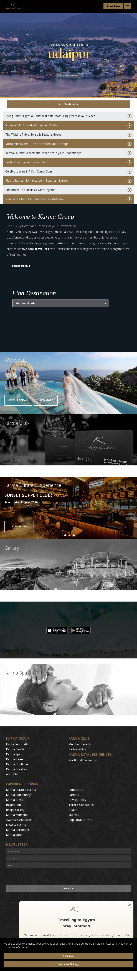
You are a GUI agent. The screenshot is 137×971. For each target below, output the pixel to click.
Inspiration (13, 805)
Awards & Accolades (19, 820)
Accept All (68, 956)
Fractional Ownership (82, 760)
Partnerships (77, 749)
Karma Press (14, 800)
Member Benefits (80, 744)
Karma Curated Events (21, 790)
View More (46, 400)
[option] (68, 508)
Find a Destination (18, 744)
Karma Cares (14, 759)
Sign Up (68, 887)
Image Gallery (15, 810)
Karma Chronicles (18, 830)
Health (72, 810)
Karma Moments (17, 815)
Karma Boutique (17, 764)
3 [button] (74, 535)
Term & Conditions (81, 805)
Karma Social (14, 835)
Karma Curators (16, 769)
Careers (73, 795)
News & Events (16, 825)
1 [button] (65, 535)
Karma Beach (15, 749)
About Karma (21, 266)
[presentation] (68, 876)
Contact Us (75, 790)
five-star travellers (35, 249)
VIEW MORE (19, 526)
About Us (12, 774)
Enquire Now (18, 400)
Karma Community (18, 795)
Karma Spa (13, 754)
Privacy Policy (77, 800)
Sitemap (73, 815)
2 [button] (69, 535)
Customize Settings (68, 964)
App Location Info (80, 820)
